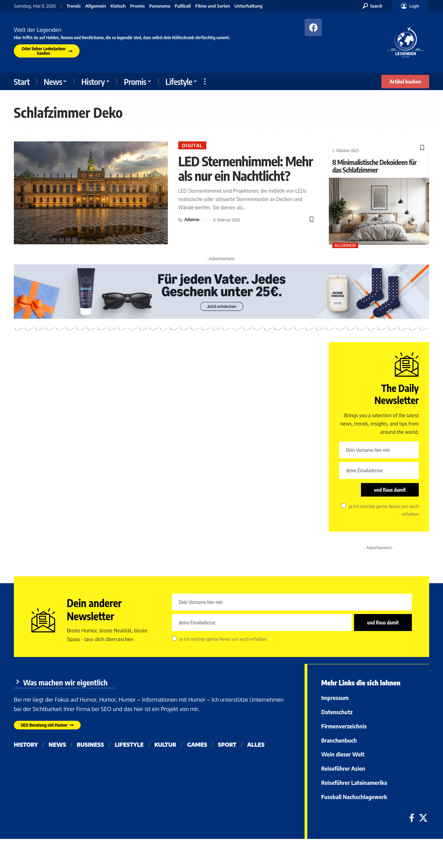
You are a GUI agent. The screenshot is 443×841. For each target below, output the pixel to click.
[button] (372, 6)
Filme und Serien (212, 6)
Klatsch (118, 6)
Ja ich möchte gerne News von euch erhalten (223, 639)
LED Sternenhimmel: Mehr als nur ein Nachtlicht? (232, 175)
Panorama (159, 6)
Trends (73, 6)
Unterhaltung (248, 6)
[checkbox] (343, 506)
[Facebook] (411, 820)
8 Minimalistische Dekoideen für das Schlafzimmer (374, 166)
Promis (137, 6)
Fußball (183, 6)
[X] (423, 820)
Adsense (192, 234)
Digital (193, 145)
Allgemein (95, 6)
